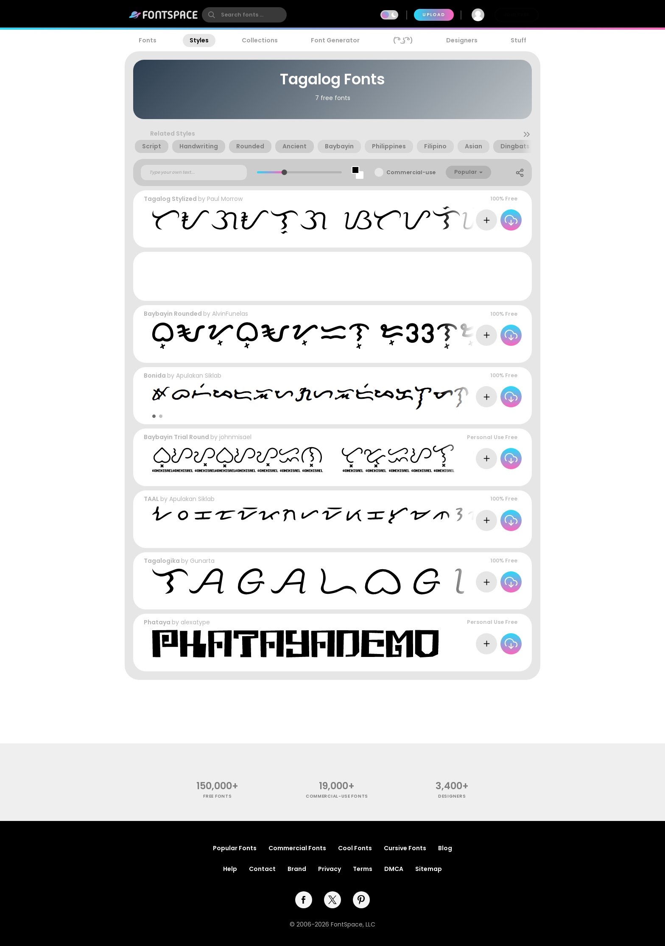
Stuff (518, 40)
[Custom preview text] (194, 172)
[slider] (284, 172)
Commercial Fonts (297, 848)
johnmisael (235, 437)
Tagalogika (162, 560)
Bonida (155, 375)
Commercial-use (411, 172)
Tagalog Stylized (170, 199)
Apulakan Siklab (198, 375)
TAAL (151, 499)
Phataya (157, 622)
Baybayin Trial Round (176, 437)
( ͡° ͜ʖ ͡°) (403, 40)
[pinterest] (361, 899)
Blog (445, 848)
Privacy (329, 869)
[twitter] (332, 899)
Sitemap (428, 869)
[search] (244, 14)
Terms (362, 869)
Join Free (516, 14)
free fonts (217, 796)
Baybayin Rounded (173, 313)
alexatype (195, 622)
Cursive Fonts (405, 848)
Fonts (147, 40)
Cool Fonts (355, 848)
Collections (260, 40)
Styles (199, 40)
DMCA (393, 869)
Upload (433, 14)
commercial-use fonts (337, 796)
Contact (262, 869)
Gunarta (202, 560)
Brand (297, 869)
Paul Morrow (225, 199)
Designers (462, 40)
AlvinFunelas (230, 313)
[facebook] (303, 899)
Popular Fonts (235, 848)
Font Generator (335, 40)
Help (230, 869)
